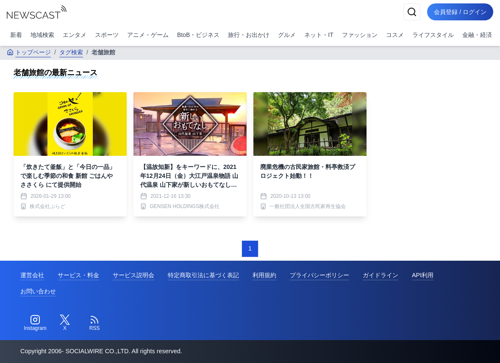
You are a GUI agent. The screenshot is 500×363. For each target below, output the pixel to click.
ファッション (360, 34)
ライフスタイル (433, 34)
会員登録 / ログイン (460, 11)
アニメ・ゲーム (148, 34)
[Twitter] (65, 323)
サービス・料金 (78, 275)
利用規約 (264, 275)
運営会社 (32, 275)
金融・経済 (477, 34)
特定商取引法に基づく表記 (203, 275)
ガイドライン (380, 275)
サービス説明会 (133, 275)
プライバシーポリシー (319, 275)
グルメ (287, 34)
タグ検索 (71, 52)
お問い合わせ (38, 291)
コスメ (395, 34)
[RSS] (94, 323)
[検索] (411, 11)
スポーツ (107, 34)
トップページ (29, 52)
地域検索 (42, 34)
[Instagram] (35, 323)
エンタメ (74, 34)
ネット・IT (318, 34)
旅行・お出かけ (248, 34)
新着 (16, 34)
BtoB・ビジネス (198, 34)
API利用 (422, 275)
